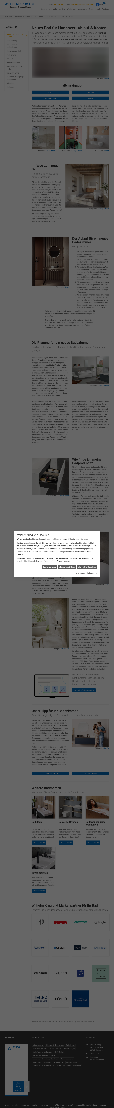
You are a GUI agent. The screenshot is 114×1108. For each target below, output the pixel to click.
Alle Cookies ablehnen (67, 567)
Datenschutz (92, 573)
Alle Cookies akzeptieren (87, 567)
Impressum (80, 573)
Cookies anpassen (49, 567)
